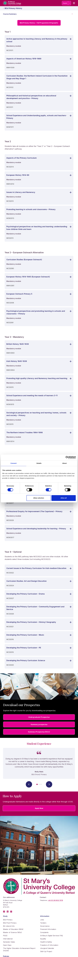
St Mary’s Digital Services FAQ (51, 936)
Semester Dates (9, 942)
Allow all (64, 498)
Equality (43, 939)
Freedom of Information (49, 945)
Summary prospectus (39, 724)
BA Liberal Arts (9, 926)
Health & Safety (46, 942)
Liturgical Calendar (47, 948)
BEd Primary (7, 920)
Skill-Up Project (46, 951)
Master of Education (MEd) (13, 929)
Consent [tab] (14, 463)
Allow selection (38, 498)
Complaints (44, 932)
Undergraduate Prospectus (39, 717)
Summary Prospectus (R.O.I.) (39, 732)
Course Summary (40, 14)
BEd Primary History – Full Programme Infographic (39, 23)
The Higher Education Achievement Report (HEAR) (19, 949)
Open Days (7, 945)
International (8, 939)
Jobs (42, 920)
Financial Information (48, 929)
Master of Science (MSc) (12, 932)
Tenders (43, 923)
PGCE (5, 936)
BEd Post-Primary (9, 923)
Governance (44, 926)
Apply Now (39, 808)
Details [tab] (39, 463)
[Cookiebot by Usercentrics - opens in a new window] (67, 457)
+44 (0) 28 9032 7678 (55, 900)
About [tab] (64, 463)
